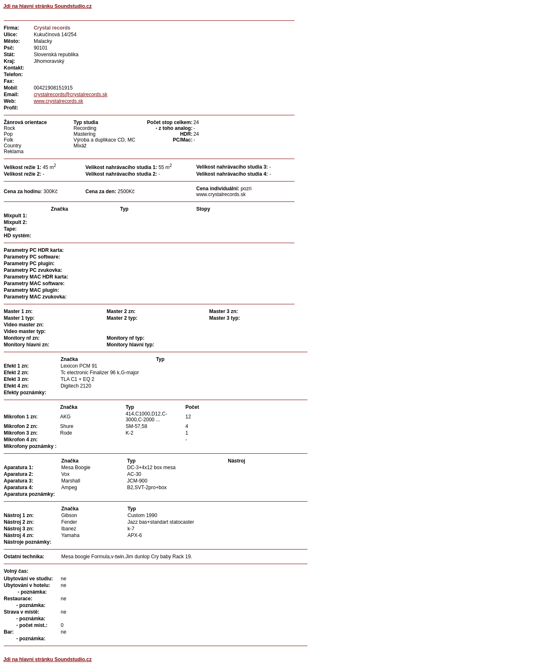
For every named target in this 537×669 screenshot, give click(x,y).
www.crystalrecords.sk (58, 101)
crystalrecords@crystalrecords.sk (70, 94)
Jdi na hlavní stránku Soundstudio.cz (47, 6)
